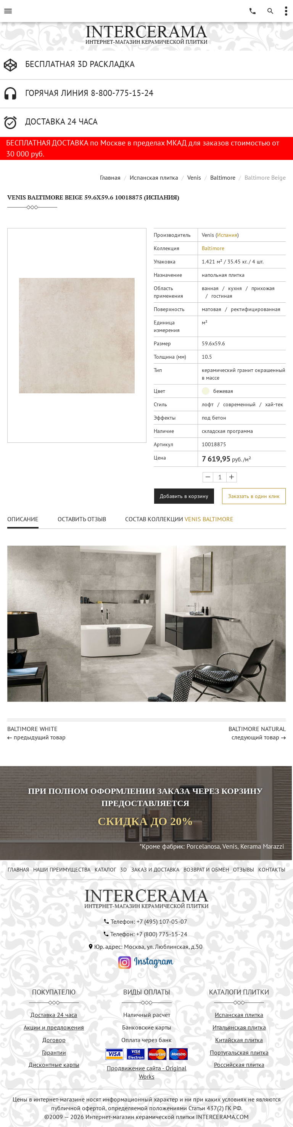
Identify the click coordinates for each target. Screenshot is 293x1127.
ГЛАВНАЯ (18, 869)
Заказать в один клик (254, 496)
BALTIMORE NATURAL (257, 729)
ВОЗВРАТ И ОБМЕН (206, 869)
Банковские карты (146, 1027)
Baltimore (222, 177)
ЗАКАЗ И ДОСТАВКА (155, 869)
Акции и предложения (54, 1027)
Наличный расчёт (146, 1014)
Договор (54, 1040)
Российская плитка (239, 1064)
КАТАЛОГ (105, 869)
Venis (194, 177)
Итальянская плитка (239, 1027)
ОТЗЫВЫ (243, 869)
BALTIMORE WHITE (32, 729)
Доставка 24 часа (54, 1014)
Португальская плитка (239, 1052)
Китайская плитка (239, 1040)
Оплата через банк (146, 1040)
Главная (110, 177)
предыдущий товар (40, 737)
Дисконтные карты (54, 1064)
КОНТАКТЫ (271, 869)
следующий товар (255, 737)
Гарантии (54, 1052)
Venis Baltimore (209, 519)
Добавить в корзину (184, 496)
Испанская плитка (154, 177)
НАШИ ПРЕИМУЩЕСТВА (61, 869)
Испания (227, 234)
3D (123, 869)
